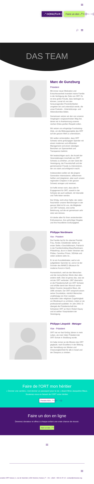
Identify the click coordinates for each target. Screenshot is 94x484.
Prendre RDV (45, 401)
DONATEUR (53, 14)
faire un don (45, 428)
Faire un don (72, 14)
